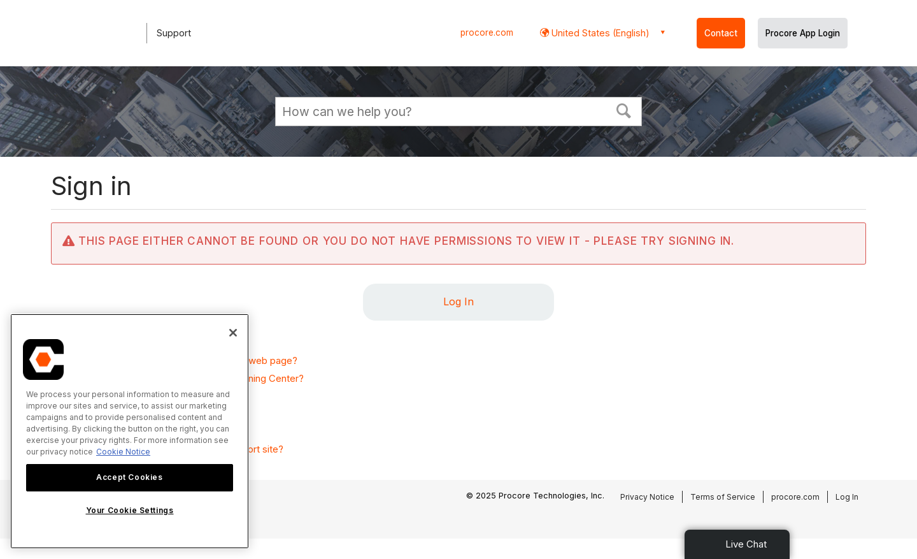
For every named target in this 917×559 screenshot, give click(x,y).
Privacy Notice (647, 497)
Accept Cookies (129, 477)
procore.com (486, 32)
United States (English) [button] (599, 32)
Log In (458, 301)
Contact (720, 33)
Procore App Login (802, 33)
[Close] (233, 333)
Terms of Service (722, 497)
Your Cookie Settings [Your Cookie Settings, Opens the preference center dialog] (130, 510)
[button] (624, 109)
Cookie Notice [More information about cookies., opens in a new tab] (123, 451)
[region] (129, 431)
